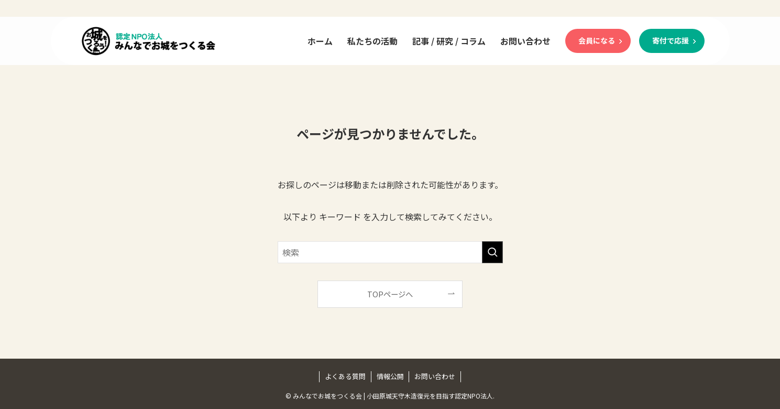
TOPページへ (390, 293)
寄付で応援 (670, 40)
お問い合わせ (434, 376)
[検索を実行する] (492, 252)
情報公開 (390, 376)
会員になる (596, 40)
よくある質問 (345, 376)
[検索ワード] (390, 252)
